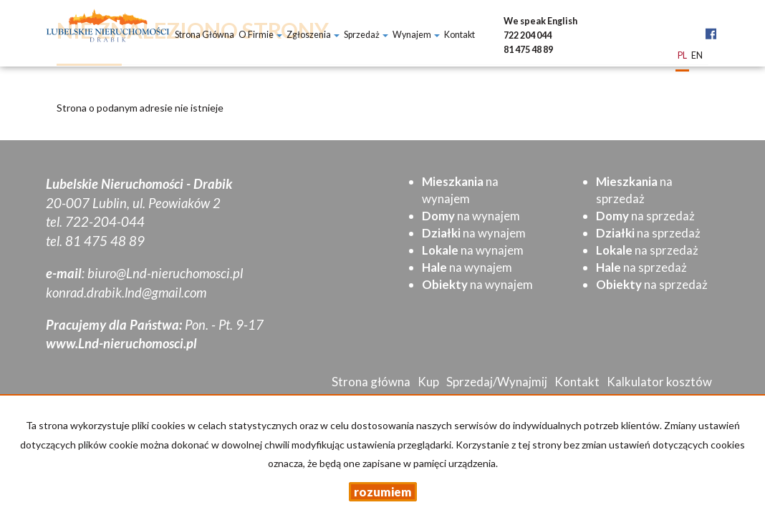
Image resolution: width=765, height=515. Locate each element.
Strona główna (204, 34)
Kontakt (459, 34)
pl (682, 56)
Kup (428, 381)
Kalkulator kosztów (659, 381)
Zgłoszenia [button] (313, 34)
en (697, 56)
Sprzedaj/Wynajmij (496, 381)
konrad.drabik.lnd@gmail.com (126, 292)
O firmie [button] (260, 34)
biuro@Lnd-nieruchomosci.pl (165, 273)
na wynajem (471, 215)
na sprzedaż (645, 215)
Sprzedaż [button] (366, 34)
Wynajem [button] (416, 34)
